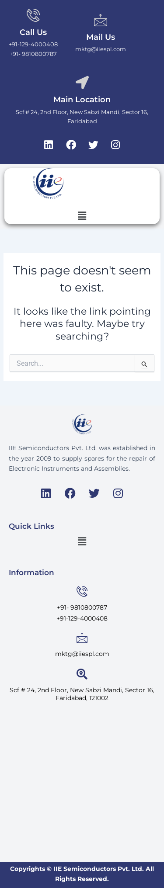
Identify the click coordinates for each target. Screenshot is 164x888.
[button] (81, 216)
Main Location (82, 99)
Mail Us (100, 37)
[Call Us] (33, 15)
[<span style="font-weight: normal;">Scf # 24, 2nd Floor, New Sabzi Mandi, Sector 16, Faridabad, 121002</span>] (82, 674)
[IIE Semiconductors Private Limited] (82, 787)
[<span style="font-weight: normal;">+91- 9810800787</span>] (82, 591)
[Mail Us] (100, 20)
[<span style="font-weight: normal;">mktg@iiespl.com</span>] (82, 637)
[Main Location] (82, 82)
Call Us (33, 32)
